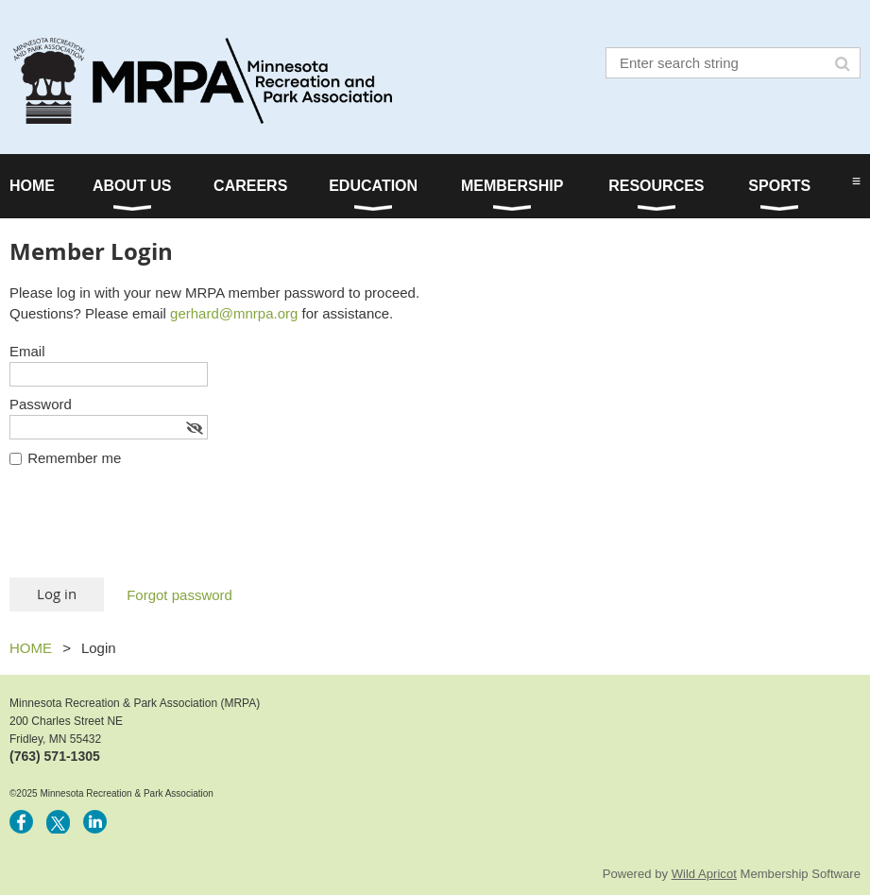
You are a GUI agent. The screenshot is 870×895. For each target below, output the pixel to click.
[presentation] (153, 531)
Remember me (74, 458)
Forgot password (179, 595)
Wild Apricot (704, 874)
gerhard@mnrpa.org (234, 313)
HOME (30, 648)
